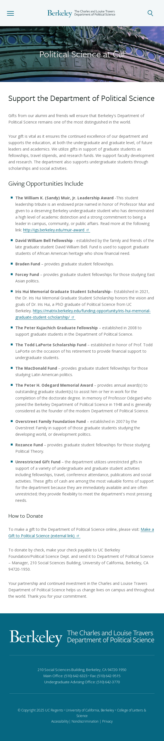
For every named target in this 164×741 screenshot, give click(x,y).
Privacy (107, 721)
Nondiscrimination (85, 721)
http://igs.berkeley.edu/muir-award (56, 230)
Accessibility (60, 721)
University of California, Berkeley (90, 710)
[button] (10, 13)
